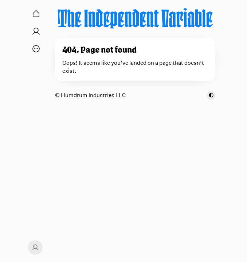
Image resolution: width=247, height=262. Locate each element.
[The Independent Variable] (135, 18)
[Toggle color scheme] (211, 95)
